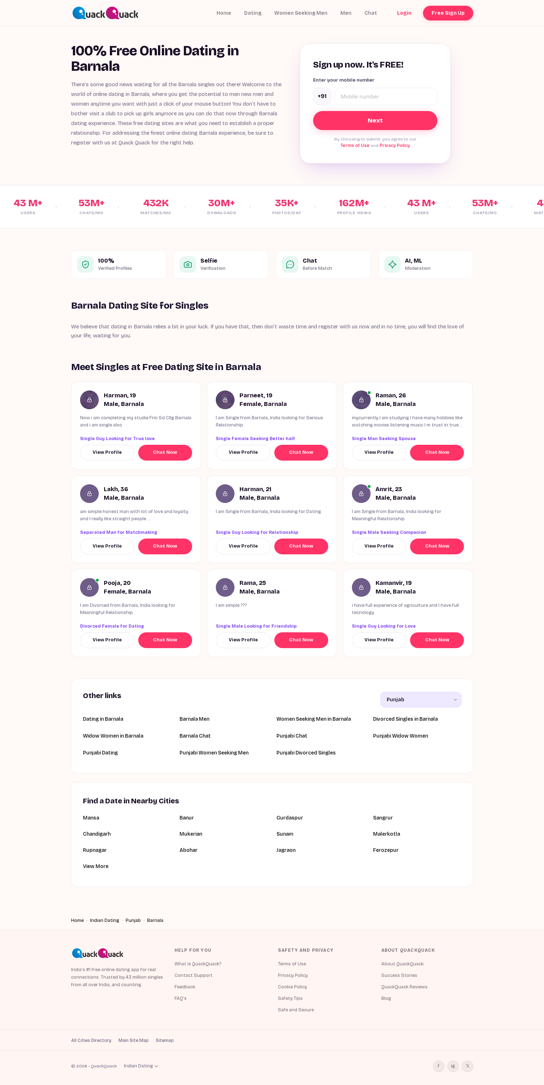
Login (404, 13)
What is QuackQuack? (198, 964)
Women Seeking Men (300, 13)
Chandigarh (97, 834)
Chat (370, 13)
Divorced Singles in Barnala (405, 719)
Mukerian (191, 834)
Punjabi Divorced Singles (306, 753)
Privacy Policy (395, 145)
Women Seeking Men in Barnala (313, 719)
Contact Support (194, 975)
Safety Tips (290, 998)
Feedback (185, 987)
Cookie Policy (292, 987)
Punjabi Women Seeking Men (214, 753)
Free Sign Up (448, 13)
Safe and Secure (296, 1010)
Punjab (133, 920)
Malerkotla (386, 834)
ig (453, 1066)
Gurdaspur (289, 818)
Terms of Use (354, 145)
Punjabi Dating (100, 753)
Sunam (284, 834)
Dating (252, 13)
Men (346, 13)
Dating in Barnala (103, 719)
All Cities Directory (91, 1040)
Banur (187, 818)
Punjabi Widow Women (400, 736)
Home (224, 13)
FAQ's (181, 998)
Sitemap (165, 1040)
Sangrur (383, 818)
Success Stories (399, 975)
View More (95, 866)
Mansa (91, 818)
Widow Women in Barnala (113, 736)
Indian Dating (104, 920)
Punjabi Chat (291, 736)
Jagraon (286, 850)
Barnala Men (194, 719)
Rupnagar (95, 850)
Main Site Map (133, 1040)
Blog (386, 998)
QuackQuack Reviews (404, 987)
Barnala (155, 920)
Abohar (188, 850)
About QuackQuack (402, 964)
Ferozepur (386, 850)
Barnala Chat (195, 736)
